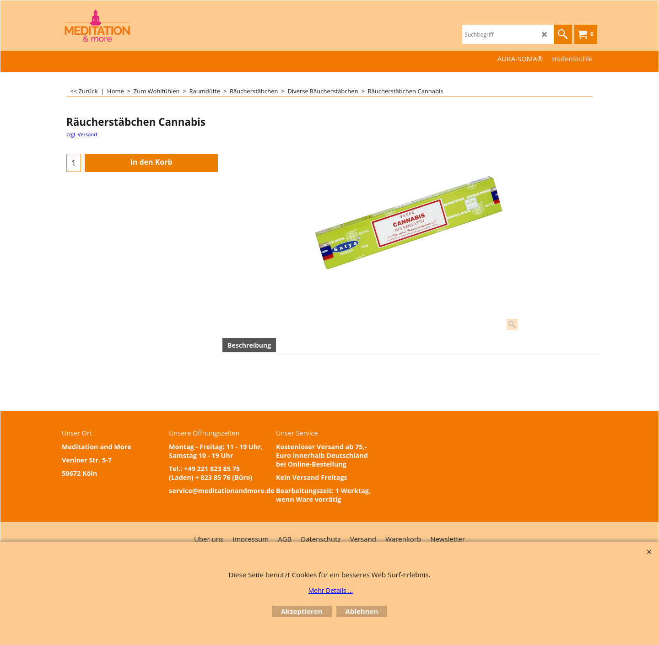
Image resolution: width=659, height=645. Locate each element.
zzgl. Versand (81, 134)
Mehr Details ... (330, 590)
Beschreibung (249, 345)
